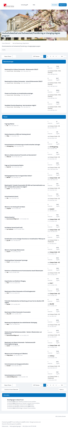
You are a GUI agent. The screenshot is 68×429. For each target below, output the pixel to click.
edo (7, 125)
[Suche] (17, 49)
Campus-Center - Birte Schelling (13, 71)
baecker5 (52, 209)
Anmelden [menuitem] (54, 5)
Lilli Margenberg (10, 146)
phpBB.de (18, 424)
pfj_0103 (8, 240)
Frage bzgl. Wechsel (9, 124)
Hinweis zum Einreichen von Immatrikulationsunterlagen (19, 93)
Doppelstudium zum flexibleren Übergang (15, 281)
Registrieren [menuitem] (63, 5)
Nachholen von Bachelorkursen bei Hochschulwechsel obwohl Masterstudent (24, 270)
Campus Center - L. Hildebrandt (53, 241)
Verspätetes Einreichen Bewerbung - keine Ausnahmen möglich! (20, 105)
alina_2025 (9, 313)
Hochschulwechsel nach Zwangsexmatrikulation (17, 364)
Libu (7, 198)
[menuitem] (23, 4)
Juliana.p (52, 356)
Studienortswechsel (9, 217)
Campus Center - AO (55, 178)
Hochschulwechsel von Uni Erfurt (13, 375)
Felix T (8, 282)
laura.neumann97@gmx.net (13, 219)
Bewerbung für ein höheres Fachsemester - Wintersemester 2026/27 (21, 69)
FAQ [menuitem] (33, 5)
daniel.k (8, 345)
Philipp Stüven (10, 355)
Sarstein (8, 188)
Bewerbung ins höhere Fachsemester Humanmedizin (18, 312)
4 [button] (53, 56)
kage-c (8, 324)
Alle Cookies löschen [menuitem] (59, 416)
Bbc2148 (8, 304)
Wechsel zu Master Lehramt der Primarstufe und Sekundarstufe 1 (20, 155)
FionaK (8, 262)
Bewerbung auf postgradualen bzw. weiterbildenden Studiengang (21, 322)
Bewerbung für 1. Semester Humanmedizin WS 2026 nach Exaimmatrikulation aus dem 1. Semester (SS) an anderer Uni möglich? (25, 186)
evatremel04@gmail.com (12, 376)
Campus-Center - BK (55, 126)
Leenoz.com (38, 422)
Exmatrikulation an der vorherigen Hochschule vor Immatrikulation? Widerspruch (25, 239)
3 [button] (50, 56)
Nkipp (8, 136)
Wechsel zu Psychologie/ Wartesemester (14, 250)
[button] (65, 56)
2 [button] (47, 56)
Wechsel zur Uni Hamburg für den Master (15, 207)
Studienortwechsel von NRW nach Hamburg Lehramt (18, 134)
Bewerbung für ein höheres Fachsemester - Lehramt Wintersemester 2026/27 (23, 81)
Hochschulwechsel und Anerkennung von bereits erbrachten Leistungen (22, 144)
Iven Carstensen (10, 229)
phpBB (9, 422)
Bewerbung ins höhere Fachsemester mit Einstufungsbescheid (20, 291)
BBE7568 (8, 177)
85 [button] (62, 56)
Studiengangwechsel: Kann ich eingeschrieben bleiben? (18, 176)
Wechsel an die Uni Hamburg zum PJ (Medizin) (16, 353)
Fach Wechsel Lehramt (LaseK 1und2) (13, 227)
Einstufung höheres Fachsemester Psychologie (16, 260)
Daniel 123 (9, 167)
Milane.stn (9, 156)
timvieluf (8, 365)
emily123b (9, 208)
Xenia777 (8, 251)
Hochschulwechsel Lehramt (11, 196)
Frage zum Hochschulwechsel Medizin (14, 165)
